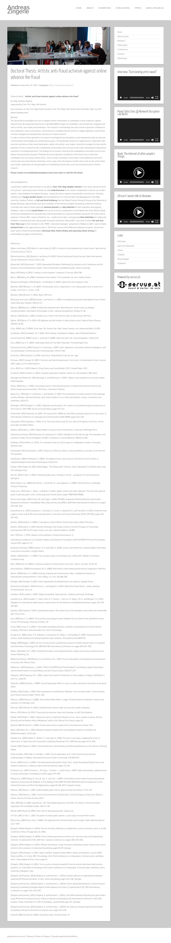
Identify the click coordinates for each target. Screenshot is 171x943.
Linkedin (121, 254)
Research (69, 85)
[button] (139, 172)
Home (78, 8)
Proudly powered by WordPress (64, 936)
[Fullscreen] (157, 97)
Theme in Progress (42, 936)
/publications (122, 8)
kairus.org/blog (155, 8)
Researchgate (123, 259)
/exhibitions (104, 8)
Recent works (123, 36)
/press (137, 8)
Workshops (122, 58)
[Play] (121, 97)
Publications (60, 85)
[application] (139, 88)
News (51, 85)
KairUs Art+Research (126, 246)
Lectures (121, 54)
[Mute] (152, 97)
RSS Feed (121, 241)
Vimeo (120, 250)
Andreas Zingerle (18, 9)
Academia (122, 263)
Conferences (123, 49)
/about (90, 8)
